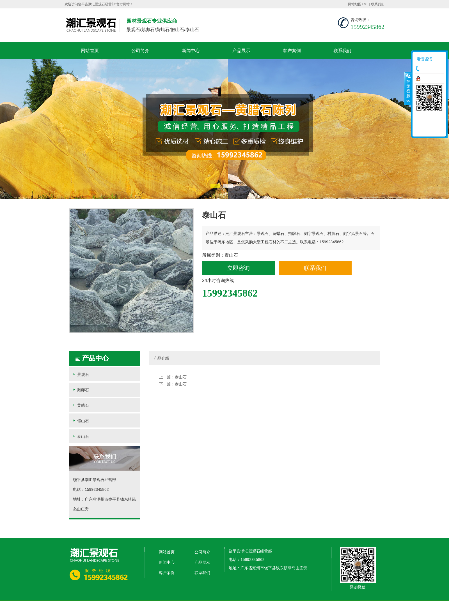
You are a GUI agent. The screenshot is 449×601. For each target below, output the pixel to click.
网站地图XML (358, 4)
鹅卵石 (80, 389)
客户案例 (292, 50)
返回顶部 (429, 130)
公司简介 (140, 50)
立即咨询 (238, 268)
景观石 (80, 374)
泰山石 (80, 436)
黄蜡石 (80, 405)
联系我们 (377, 4)
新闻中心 (191, 50)
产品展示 (241, 50)
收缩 (408, 88)
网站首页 (90, 50)
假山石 (80, 420)
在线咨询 (431, 78)
